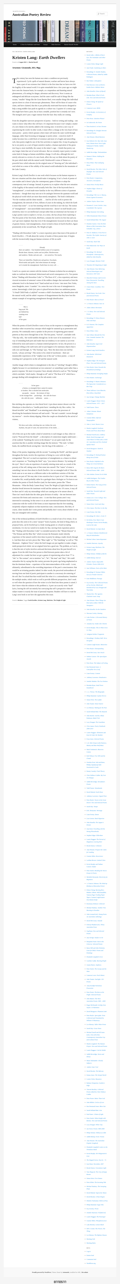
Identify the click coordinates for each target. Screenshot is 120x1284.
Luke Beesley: (95, 1225)
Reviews (20, 600)
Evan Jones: (95, 739)
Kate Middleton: (94, 578)
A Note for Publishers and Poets (30, 44)
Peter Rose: (96, 118)
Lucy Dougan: (95, 261)
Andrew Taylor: (95, 201)
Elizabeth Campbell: (95, 957)
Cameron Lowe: (93, 108)
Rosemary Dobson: (96, 904)
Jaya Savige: (96, 397)
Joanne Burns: (94, 965)
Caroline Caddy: (96, 961)
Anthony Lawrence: (97, 677)
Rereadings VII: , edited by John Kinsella (95, 254)
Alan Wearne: (96, 137)
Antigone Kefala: (95, 634)
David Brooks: (97, 171)
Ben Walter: (94, 81)
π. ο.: (95, 692)
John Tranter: (95, 704)
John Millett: (95, 1102)
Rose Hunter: (94, 377)
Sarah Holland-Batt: (96, 220)
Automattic (66, 1272)
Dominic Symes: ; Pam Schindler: (96, 226)
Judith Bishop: (94, 558)
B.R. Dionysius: (94, 810)
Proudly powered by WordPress (41, 1272)
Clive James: (97, 508)
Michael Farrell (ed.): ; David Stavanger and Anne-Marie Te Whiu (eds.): (97, 439)
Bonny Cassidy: (96, 771)
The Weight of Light (60, 600)
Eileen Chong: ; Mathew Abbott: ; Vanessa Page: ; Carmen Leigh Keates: (96, 895)
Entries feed (90, 1255)
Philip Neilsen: (97, 554)
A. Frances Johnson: (95, 303)
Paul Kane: (95, 1114)
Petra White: (92, 331)
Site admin (85, 1272)
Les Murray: (97, 708)
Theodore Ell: (97, 265)
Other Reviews (55, 44)
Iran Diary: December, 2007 (95, 1164)
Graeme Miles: (95, 856)
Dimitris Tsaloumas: (97, 1201)
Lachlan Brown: (96, 860)
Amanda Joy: (97, 624)
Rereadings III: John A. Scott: (96, 516)
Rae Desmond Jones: (96, 1106)
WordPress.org (91, 1263)
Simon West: (95, 184)
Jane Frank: (96, 68)
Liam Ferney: (94, 512)
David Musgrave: (97, 1011)
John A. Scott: (95, 424)
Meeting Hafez (91, 1243)
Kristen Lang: (38, 57)
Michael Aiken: (96, 539)
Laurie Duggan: (96, 1050)
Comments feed (91, 1259)
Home (15, 44)
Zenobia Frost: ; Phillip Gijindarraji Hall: (96, 764)
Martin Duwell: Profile (71, 44)
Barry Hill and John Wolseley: (96, 950)
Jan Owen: (96, 1129)
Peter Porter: (96, 1098)
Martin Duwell (33, 62)
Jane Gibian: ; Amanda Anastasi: (96, 337)
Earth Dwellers (32, 600)
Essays (45, 44)
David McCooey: (95, 652)
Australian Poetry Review (31, 14)
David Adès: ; (96, 57)
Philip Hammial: (95, 212)
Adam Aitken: (94, 307)
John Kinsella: (96, 91)
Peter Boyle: (95, 299)
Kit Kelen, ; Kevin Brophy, (97, 522)
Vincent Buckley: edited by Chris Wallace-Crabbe (96, 1092)
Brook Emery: (94, 846)
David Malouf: (96, 529)
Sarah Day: (93, 241)
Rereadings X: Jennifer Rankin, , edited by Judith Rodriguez (97, 74)
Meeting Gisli (91, 1239)
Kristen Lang (42, 600)
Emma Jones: (96, 1075)
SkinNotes (50, 600)
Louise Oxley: (95, 64)
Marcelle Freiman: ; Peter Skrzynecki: (96, 280)
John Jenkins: (97, 474)
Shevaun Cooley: (94, 613)
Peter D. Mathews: (96, 235)
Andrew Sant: (92, 1067)
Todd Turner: (93, 407)
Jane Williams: (97, 568)
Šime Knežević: (96, 126)
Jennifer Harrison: (95, 543)
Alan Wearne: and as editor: (96, 602)
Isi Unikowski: (94, 122)
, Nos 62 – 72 (96, 1160)
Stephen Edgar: (95, 835)
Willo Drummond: (97, 216)
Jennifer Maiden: (97, 681)
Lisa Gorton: (95, 818)
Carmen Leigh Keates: (97, 644)
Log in (89, 1251)
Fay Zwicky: (93, 1209)
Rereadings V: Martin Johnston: (96, 384)
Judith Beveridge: (97, 152)
